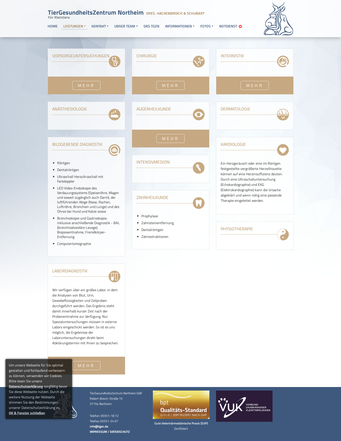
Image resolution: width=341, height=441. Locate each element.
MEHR (86, 85)
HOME (53, 26)
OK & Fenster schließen (27, 413)
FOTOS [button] (205, 26)
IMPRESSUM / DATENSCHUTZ (110, 431)
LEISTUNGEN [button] (73, 26)
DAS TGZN (151, 26)
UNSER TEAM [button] (124, 26)
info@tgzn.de (99, 426)
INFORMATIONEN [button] (178, 26)
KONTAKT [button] (99, 26)
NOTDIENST (230, 26)
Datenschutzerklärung (26, 386)
